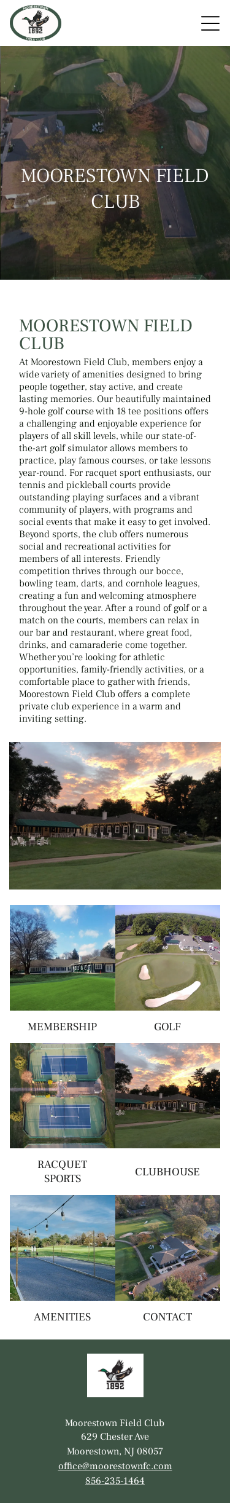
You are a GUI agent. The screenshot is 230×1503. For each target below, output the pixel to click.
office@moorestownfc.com (115, 1466)
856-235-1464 (115, 1481)
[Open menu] (210, 23)
